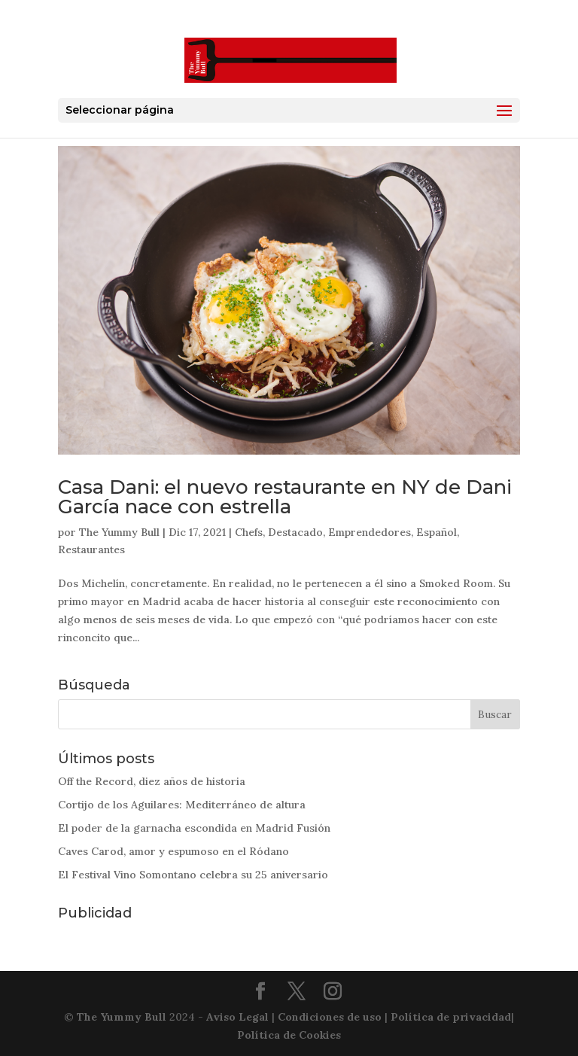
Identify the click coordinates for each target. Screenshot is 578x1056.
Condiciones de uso (330, 1017)
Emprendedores (369, 532)
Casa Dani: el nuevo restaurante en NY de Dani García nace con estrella (285, 497)
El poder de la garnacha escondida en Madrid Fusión (194, 828)
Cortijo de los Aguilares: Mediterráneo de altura (182, 804)
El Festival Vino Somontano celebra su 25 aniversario (193, 874)
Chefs (249, 532)
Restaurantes (91, 549)
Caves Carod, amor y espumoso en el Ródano (173, 851)
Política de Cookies (289, 1035)
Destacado (295, 532)
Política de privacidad (451, 1017)
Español (436, 532)
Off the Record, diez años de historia (151, 781)
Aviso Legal (237, 1017)
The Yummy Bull (119, 532)
